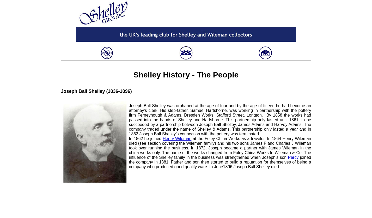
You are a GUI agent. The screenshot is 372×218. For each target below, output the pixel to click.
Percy (293, 157)
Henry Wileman (177, 138)
